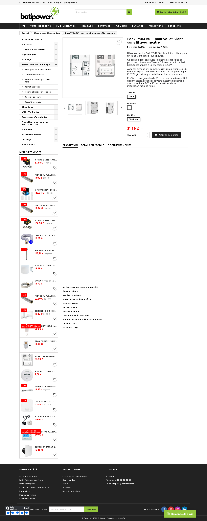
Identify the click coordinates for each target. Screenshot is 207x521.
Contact (111, 469)
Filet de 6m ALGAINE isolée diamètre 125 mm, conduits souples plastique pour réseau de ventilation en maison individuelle (46, 205)
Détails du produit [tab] (93, 145)
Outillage (137, 26)
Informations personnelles (75, 476)
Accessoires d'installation (34, 117)
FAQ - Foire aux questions (31, 480)
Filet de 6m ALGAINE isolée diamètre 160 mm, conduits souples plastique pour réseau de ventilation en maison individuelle (46, 296)
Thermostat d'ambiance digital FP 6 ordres (46, 432)
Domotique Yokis (32, 86)
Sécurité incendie (33, 102)
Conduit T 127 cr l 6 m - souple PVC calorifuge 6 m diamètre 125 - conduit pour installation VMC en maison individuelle (46, 281)
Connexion (160, 2)
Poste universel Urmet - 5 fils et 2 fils (46, 326)
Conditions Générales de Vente (34, 487)
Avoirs (65, 483)
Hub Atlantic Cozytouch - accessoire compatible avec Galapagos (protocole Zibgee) (46, 402)
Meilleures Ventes (30, 152)
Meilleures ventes (27, 495)
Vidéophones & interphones (38, 69)
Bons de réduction (71, 491)
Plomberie (121, 26)
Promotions (155, 26)
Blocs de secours (33, 97)
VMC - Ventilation (66, 26)
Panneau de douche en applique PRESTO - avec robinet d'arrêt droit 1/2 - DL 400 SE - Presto (46, 250)
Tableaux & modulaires (33, 49)
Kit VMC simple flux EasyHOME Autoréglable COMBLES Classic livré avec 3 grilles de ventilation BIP (46, 160)
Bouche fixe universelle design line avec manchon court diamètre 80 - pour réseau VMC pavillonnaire (46, 266)
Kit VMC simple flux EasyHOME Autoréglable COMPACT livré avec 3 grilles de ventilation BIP (46, 220)
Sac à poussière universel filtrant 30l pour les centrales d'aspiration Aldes (46, 341)
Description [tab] (70, 145)
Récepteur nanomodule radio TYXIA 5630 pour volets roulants (46, 356)
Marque (152, 47)
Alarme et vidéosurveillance (38, 92)
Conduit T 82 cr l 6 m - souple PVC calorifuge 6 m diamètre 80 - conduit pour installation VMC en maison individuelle (46, 235)
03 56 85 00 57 (38, 2)
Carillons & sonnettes (34, 74)
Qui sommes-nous (28, 476)
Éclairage (87, 26)
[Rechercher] (103, 12)
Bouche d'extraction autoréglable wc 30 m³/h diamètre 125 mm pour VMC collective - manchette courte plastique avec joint (46, 371)
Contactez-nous (27, 498)
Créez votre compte (178, 2)
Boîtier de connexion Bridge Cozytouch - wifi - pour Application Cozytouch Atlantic (46, 311)
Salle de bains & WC (32, 134)
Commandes (69, 480)
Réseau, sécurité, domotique (36, 64)
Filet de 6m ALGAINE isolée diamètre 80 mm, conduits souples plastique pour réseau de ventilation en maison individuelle (46, 175)
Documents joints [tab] (119, 145)
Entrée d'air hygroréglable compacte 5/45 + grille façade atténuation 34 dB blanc (46, 387)
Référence (132, 47)
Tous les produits (40, 26)
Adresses (67, 487)
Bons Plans (174, 26)
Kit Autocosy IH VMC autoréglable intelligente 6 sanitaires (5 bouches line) (46, 190)
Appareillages (29, 54)
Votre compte (71, 469)
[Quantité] (142, 135)
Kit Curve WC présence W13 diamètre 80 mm (46, 417)
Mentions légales (27, 483)
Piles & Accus (28, 144)
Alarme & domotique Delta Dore (37, 80)
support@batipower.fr (66, 2)
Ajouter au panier (166, 135)
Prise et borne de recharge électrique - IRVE (35, 123)
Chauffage (104, 26)
